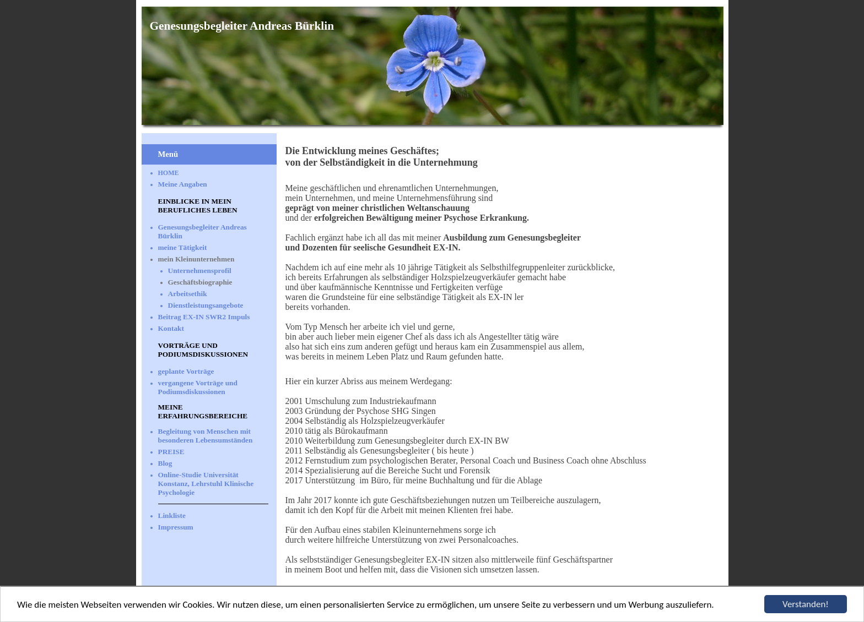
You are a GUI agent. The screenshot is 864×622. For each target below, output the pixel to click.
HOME (168, 173)
